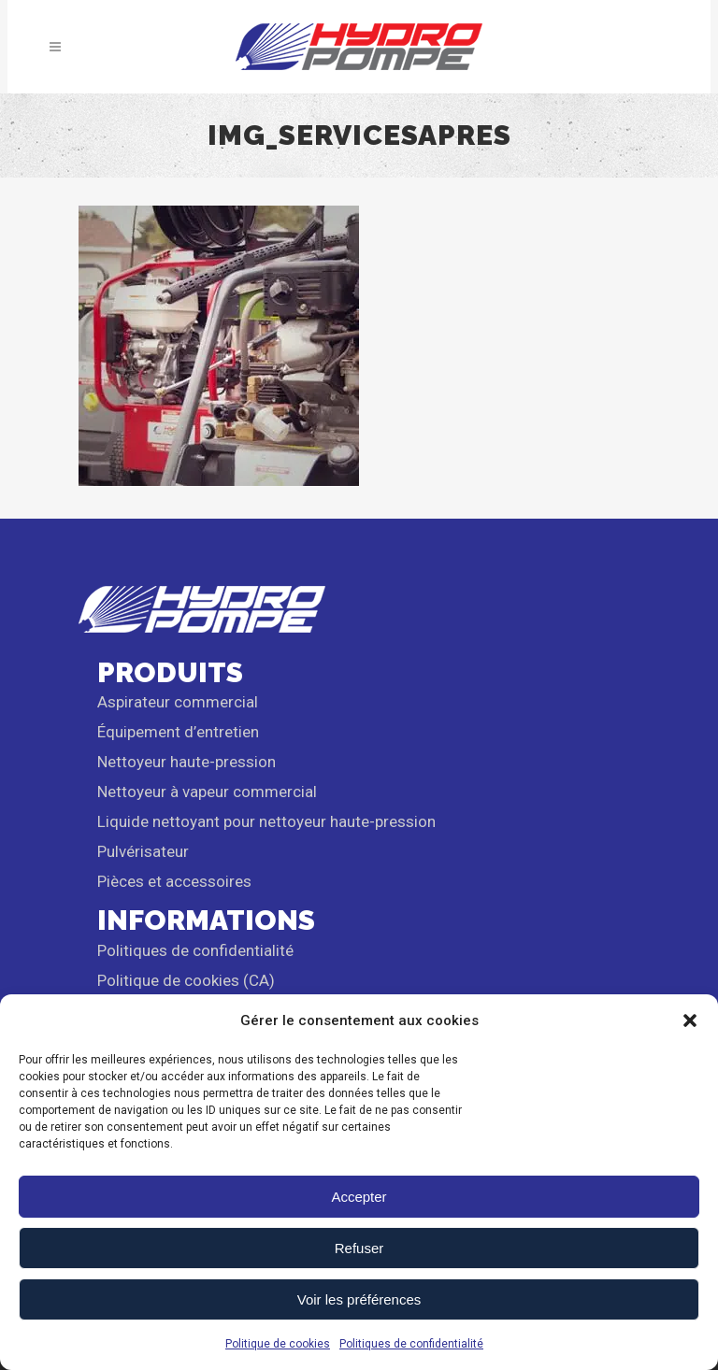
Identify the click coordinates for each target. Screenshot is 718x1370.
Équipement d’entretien (178, 731)
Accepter (358, 1197)
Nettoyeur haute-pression (186, 761)
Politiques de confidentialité (411, 1343)
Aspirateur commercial (177, 701)
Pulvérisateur (143, 851)
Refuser (359, 1248)
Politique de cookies (277, 1343)
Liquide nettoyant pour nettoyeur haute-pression (266, 821)
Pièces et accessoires (174, 881)
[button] (690, 1020)
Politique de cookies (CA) (186, 980)
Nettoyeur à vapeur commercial (207, 791)
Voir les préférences (359, 1299)
